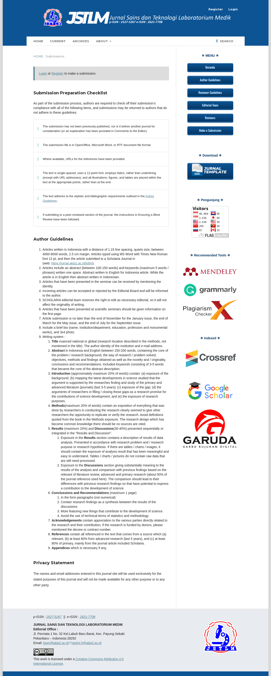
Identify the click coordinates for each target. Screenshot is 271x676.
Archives (81, 41)
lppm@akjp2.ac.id (56, 643)
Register (215, 9)
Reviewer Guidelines (210, 92)
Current (58, 41)
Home (38, 41)
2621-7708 (87, 617)
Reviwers (210, 117)
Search (226, 41)
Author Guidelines (210, 79)
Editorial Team (210, 105)
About (102, 41)
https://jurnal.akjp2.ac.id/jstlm (72, 263)
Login (233, 9)
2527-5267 (54, 617)
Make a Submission (210, 130)
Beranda (210, 67)
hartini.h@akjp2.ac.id (86, 643)
